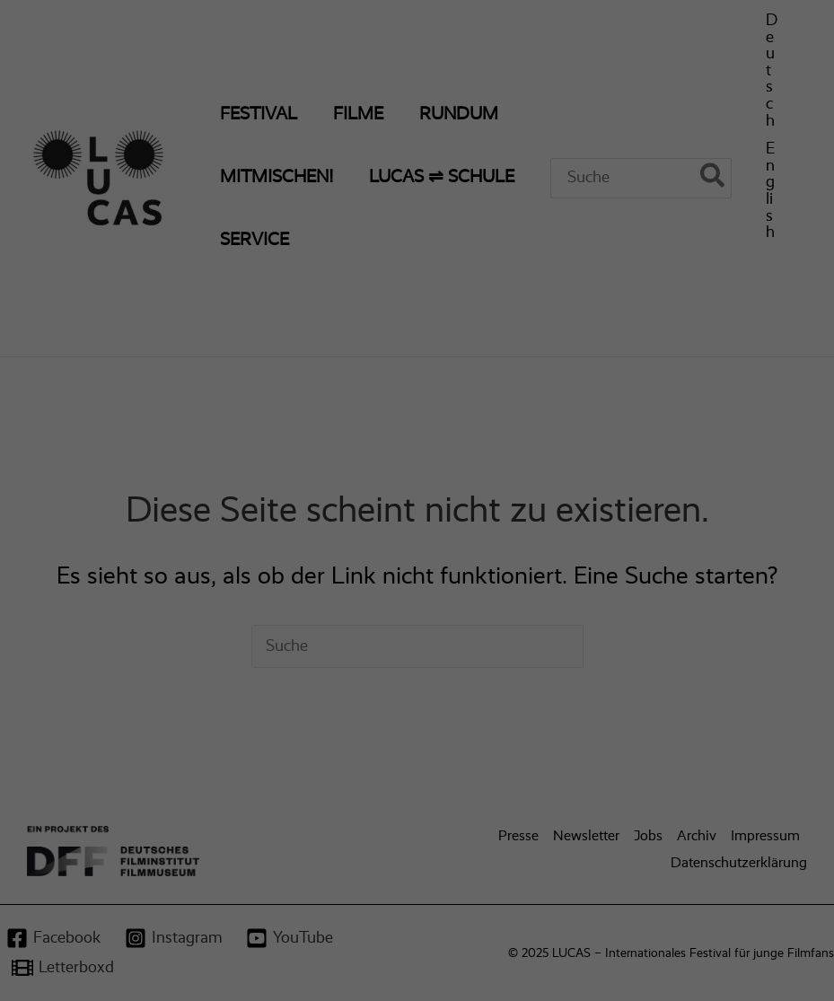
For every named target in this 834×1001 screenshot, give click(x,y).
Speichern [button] (579, 399)
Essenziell (475, 63)
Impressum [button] (505, 546)
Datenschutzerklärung (167, 301)
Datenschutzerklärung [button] (425, 546)
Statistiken (478, 154)
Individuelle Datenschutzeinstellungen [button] (417, 505)
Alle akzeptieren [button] (256, 399)
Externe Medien (492, 246)
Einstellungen (226, 319)
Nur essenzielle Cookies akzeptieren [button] (417, 452)
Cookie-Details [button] (338, 546)
